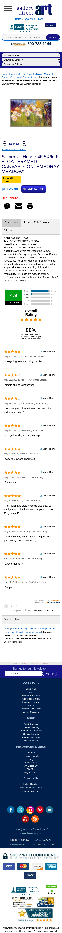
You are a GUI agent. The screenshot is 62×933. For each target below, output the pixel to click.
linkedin (49, 809)
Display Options (21, 610)
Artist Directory (31, 724)
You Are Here (12, 619)
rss (35, 819)
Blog (31, 759)
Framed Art (14, 74)
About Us (29, 19)
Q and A (31, 752)
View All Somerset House (14, 149)
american (51, 866)
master (23, 866)
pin (40, 809)
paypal (30, 875)
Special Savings (31, 734)
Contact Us (31, 689)
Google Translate (31, 772)
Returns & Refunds (31, 695)
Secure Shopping (31, 712)
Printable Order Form (31, 737)
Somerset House (31, 77)
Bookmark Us (30, 762)
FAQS (31, 705)
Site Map (31, 769)
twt (20, 809)
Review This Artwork (36, 222)
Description (11, 222)
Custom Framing (31, 727)
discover (37, 866)
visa (9, 866)
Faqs (41, 19)
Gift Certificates (31, 740)
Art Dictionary (30, 766)
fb (11, 809)
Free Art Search (31, 756)
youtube (25, 819)
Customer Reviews (31, 702)
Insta (30, 810)
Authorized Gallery (31, 699)
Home (18, 19)
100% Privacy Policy (31, 708)
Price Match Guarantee (31, 730)
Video (8, 230)
